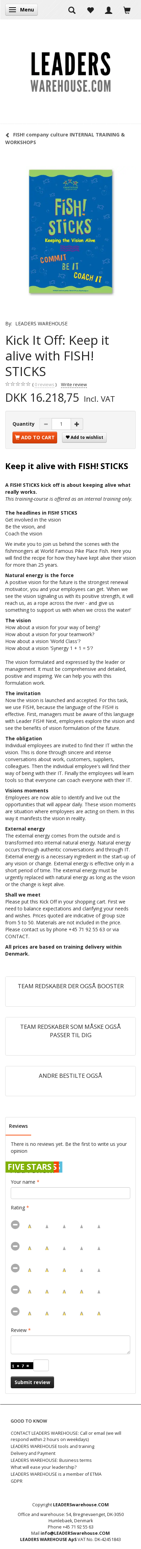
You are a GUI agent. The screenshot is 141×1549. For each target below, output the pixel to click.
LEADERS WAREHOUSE (41, 323)
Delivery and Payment (33, 1453)
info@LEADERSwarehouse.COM (75, 1533)
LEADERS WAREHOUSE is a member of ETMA (56, 1474)
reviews (44, 385)
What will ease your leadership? (44, 1467)
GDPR (17, 1481)
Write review (74, 385)
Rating (18, 1207)
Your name (23, 1182)
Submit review (32, 1382)
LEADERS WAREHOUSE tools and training (52, 1446)
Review (19, 1330)
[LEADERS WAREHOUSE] (70, 71)
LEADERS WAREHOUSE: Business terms (51, 1460)
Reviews (18, 1126)
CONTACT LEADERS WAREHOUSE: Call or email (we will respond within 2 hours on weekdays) (66, 1436)
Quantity (24, 423)
